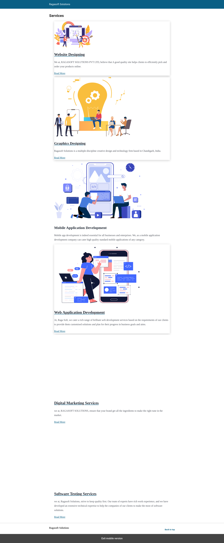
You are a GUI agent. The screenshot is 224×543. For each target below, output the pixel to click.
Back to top (170, 529)
